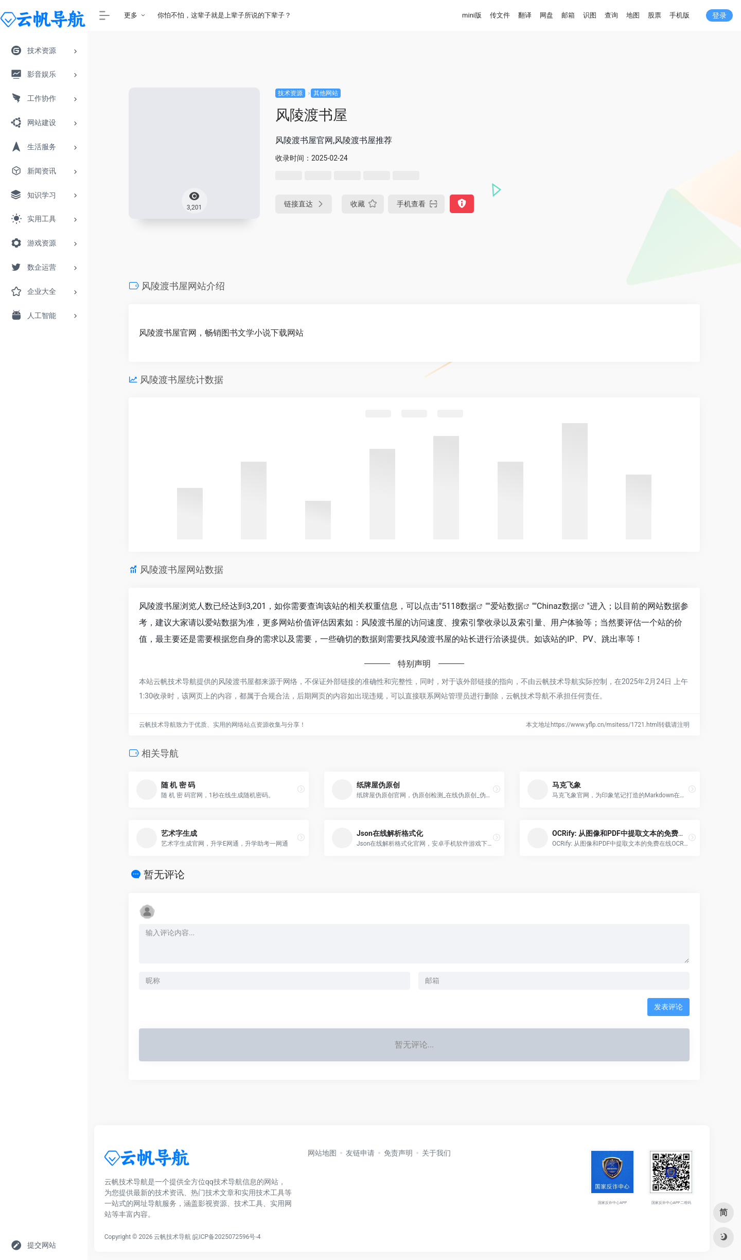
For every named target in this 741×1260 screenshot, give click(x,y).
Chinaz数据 (557, 606)
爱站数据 (506, 606)
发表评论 (668, 1007)
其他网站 (325, 93)
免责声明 (398, 1153)
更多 (130, 15)
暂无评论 (164, 874)
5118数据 (459, 606)
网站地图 (322, 1153)
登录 (719, 15)
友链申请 (360, 1153)
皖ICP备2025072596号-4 (226, 1236)
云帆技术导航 (172, 1236)
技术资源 (290, 93)
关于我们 (436, 1153)
